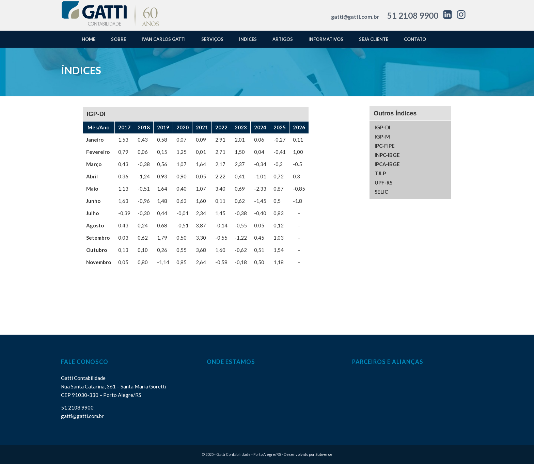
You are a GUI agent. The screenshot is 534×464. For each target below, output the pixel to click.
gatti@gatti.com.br (82, 416)
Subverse (323, 454)
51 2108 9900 (77, 407)
